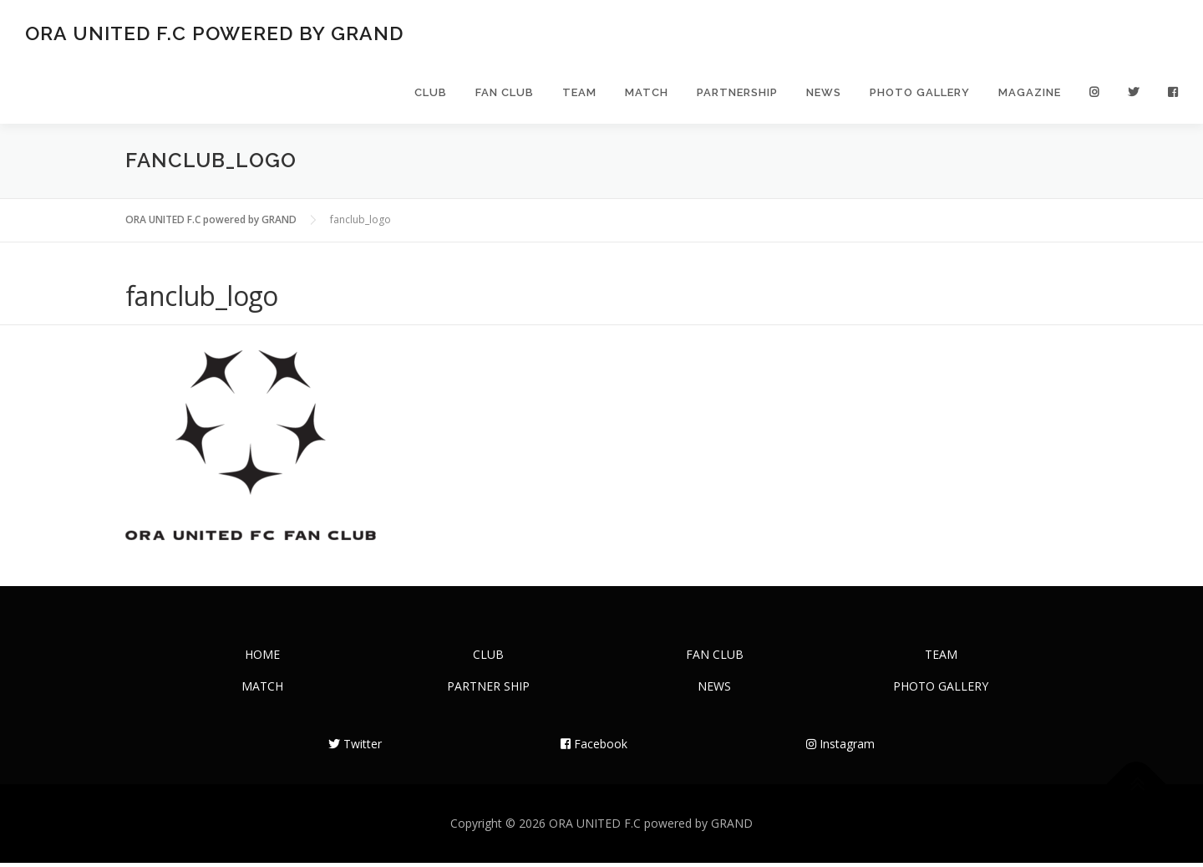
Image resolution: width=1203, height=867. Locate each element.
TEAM (579, 94)
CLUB (430, 94)
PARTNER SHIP (488, 690)
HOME (262, 658)
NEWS (823, 94)
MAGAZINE (1029, 94)
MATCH (646, 94)
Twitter (355, 748)
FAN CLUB (504, 94)
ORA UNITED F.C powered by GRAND (214, 34)
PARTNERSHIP (737, 94)
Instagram (840, 748)
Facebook (594, 748)
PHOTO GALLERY (920, 94)
